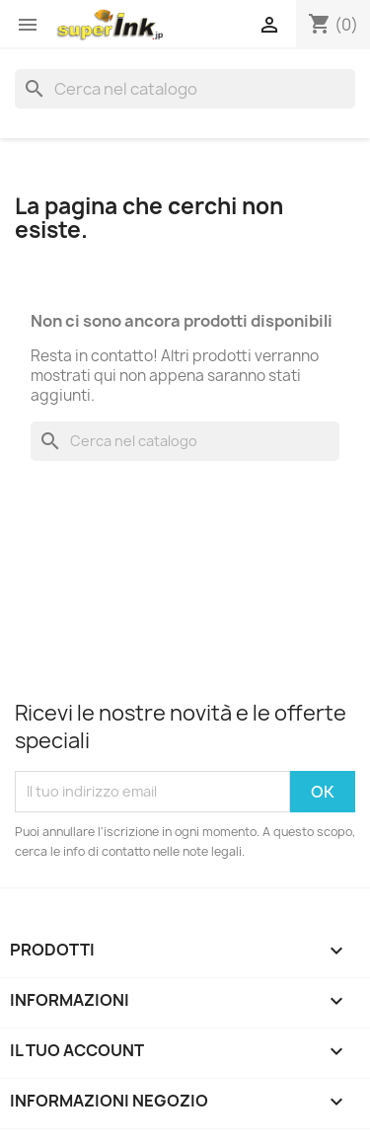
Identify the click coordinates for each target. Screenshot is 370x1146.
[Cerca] (185, 89)
